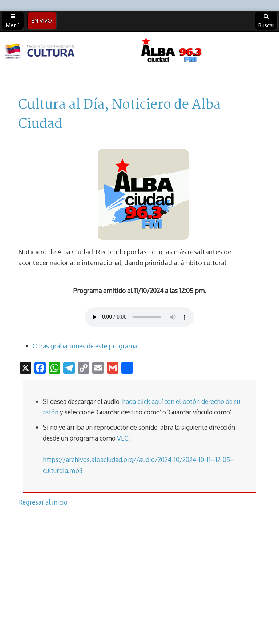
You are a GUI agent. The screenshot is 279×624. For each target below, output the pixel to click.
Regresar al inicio (43, 502)
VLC (122, 438)
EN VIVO (42, 20)
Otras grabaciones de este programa (85, 346)
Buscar (266, 21)
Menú (13, 21)
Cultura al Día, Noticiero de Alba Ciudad (119, 114)
